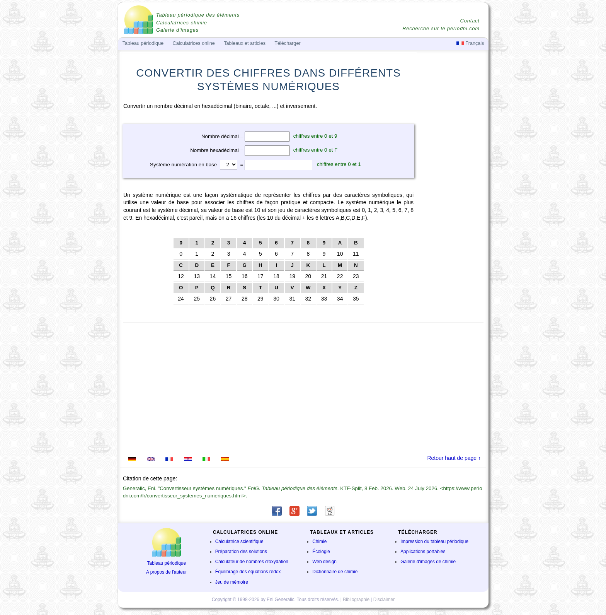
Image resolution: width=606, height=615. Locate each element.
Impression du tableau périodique (434, 541)
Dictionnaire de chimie (334, 571)
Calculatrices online (194, 43)
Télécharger (287, 43)
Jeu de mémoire (231, 582)
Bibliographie (356, 599)
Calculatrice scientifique (239, 541)
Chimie (319, 541)
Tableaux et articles (245, 43)
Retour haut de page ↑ (454, 458)
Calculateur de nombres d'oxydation (251, 561)
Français (470, 43)
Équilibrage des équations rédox (248, 571)
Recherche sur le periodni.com (441, 28)
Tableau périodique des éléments (198, 15)
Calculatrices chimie (181, 23)
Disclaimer (384, 599)
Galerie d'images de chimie (428, 561)
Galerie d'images (177, 30)
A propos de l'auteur (166, 572)
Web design (324, 561)
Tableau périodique (166, 563)
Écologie (321, 551)
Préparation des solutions (241, 551)
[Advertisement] (452, 221)
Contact (470, 21)
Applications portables (422, 551)
